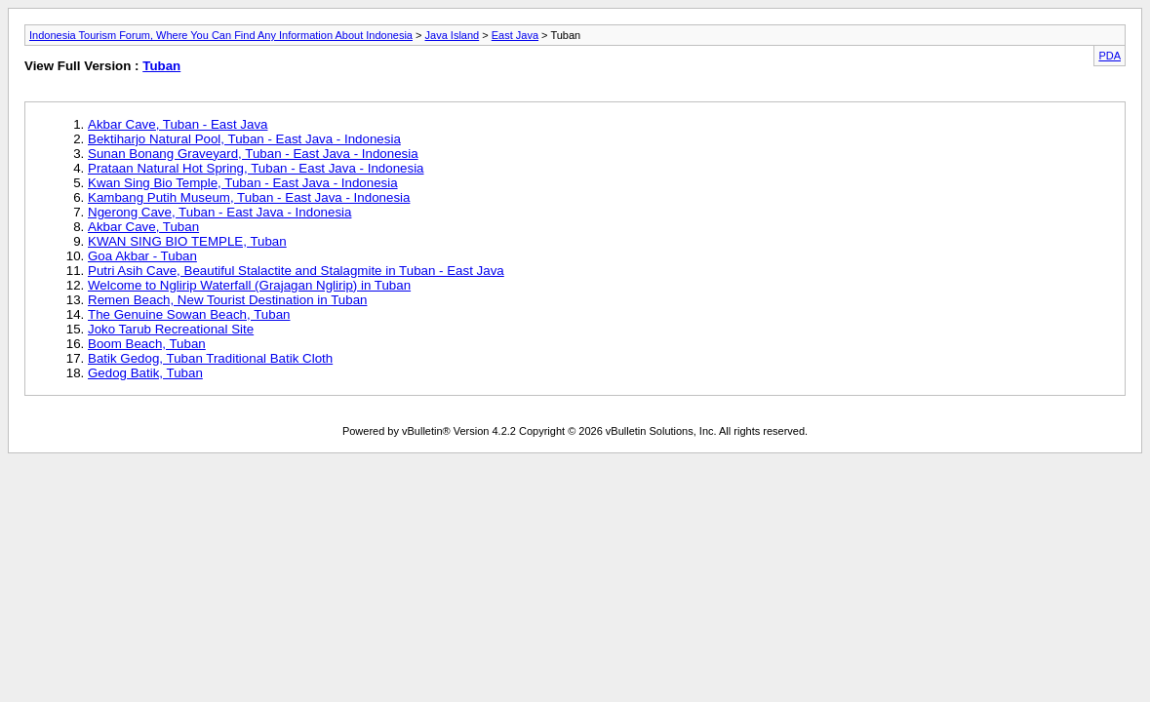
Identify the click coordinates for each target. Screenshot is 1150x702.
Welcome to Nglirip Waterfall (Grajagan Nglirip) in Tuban (249, 285)
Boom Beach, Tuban (147, 343)
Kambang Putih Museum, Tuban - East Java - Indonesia (249, 197)
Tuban (161, 65)
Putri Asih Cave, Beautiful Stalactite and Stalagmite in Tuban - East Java (296, 270)
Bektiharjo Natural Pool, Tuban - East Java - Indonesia (244, 139)
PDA (1109, 55)
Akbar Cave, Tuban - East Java (177, 124)
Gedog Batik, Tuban (145, 373)
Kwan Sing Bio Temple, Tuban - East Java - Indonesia (243, 183)
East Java (515, 35)
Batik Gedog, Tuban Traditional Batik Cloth (210, 358)
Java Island (452, 35)
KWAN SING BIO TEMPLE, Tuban (187, 241)
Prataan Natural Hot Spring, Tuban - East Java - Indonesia (256, 168)
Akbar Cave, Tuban (143, 226)
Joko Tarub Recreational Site (171, 329)
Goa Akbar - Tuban (142, 256)
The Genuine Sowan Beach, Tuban (189, 314)
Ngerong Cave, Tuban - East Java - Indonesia (219, 212)
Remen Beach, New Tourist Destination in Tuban (227, 299)
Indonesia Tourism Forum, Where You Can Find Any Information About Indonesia (221, 35)
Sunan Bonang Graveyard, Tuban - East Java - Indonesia (253, 153)
